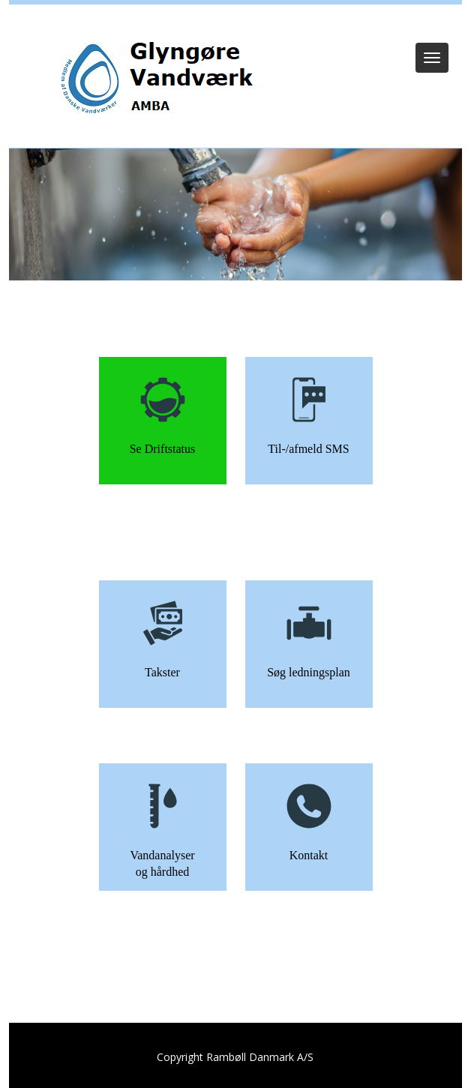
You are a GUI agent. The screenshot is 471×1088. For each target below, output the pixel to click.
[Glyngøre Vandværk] (160, 80)
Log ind (236, 24)
